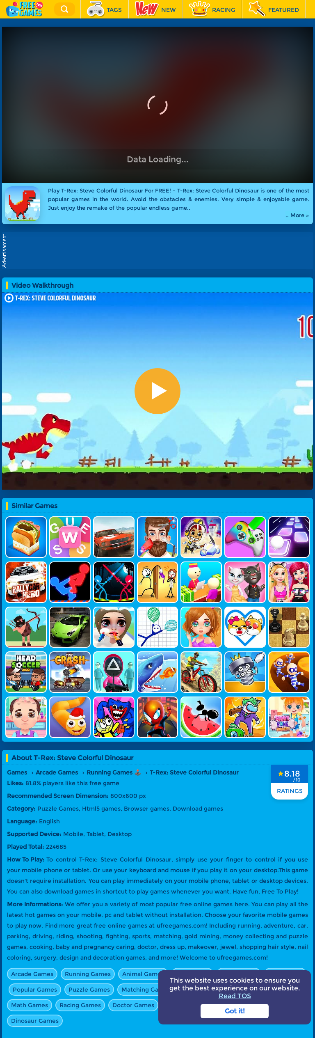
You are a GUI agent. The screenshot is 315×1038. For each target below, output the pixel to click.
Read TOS (235, 996)
